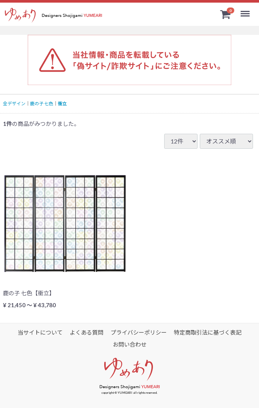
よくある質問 (86, 332)
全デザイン (14, 103)
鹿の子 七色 (41, 103)
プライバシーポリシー (139, 332)
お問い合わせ (130, 344)
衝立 (62, 103)
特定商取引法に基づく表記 (207, 332)
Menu (246, 10)
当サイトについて (40, 332)
